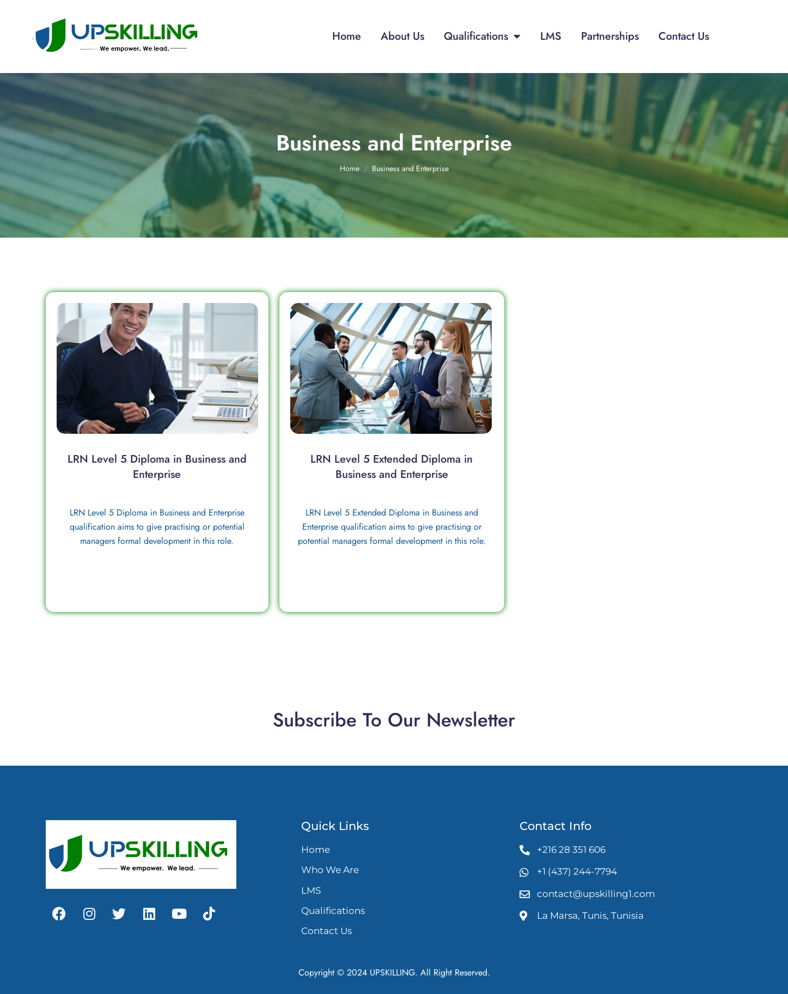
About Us (402, 36)
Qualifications (482, 36)
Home (346, 36)
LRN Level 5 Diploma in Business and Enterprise (157, 466)
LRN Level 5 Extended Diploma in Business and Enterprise (391, 466)
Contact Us (683, 36)
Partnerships (610, 36)
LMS (550, 36)
